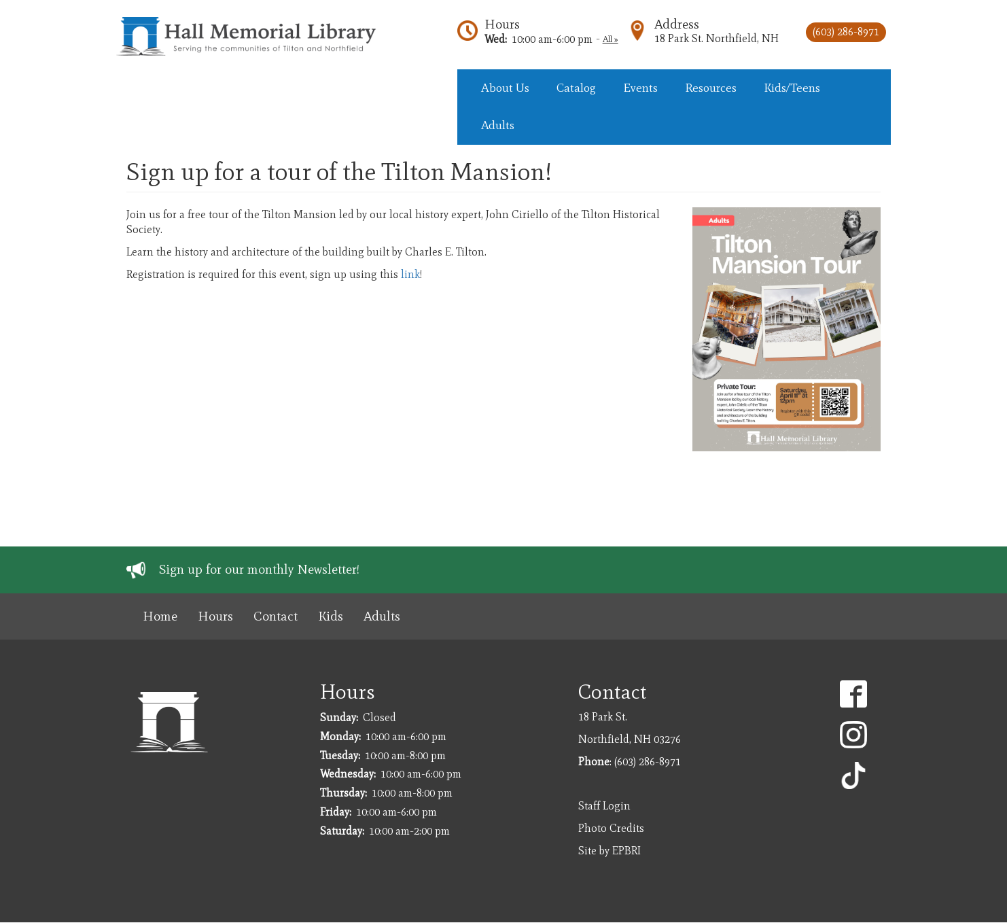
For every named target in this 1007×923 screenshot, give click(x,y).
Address (676, 24)
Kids (330, 616)
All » (610, 39)
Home (160, 616)
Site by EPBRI (609, 850)
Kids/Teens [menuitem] (792, 87)
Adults (382, 616)
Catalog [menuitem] (576, 87)
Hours (502, 24)
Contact (275, 616)
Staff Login (604, 805)
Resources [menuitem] (711, 87)
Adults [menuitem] (497, 125)
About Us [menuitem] (505, 87)
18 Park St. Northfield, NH (716, 38)
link (410, 274)
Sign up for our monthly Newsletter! (259, 569)
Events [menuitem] (640, 87)
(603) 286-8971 (846, 31)
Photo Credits (611, 828)
